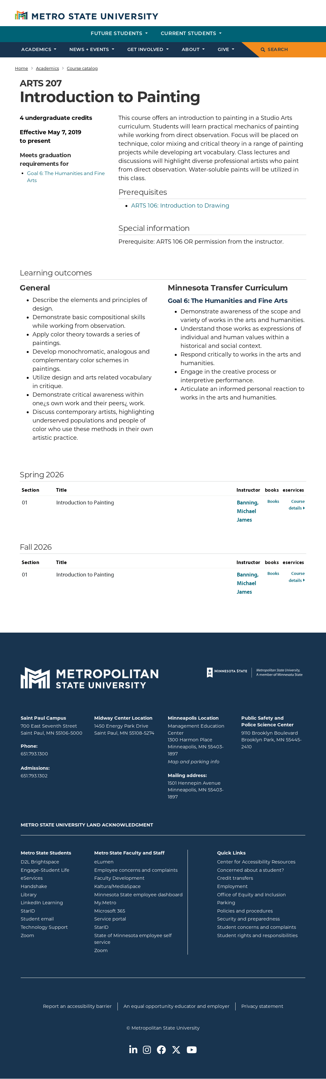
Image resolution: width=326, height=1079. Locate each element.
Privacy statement (262, 1006)
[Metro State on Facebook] (161, 1050)
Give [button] (224, 50)
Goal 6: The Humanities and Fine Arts (228, 301)
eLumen (129, 861)
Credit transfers (235, 878)
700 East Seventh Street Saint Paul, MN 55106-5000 (51, 729)
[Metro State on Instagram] (147, 1050)
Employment (232, 886)
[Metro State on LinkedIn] (133, 1050)
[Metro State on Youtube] (192, 1050)
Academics (47, 68)
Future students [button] (117, 34)
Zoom (53, 935)
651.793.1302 (34, 776)
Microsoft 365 (135, 910)
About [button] (191, 50)
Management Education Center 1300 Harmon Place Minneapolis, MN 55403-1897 (196, 739)
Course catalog (82, 68)
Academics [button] (37, 50)
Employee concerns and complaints (136, 870)
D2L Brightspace (53, 861)
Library (53, 894)
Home (21, 68)
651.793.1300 (34, 754)
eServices (53, 878)
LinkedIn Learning (53, 902)
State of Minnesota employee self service (133, 939)
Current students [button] (189, 34)
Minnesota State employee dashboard (138, 894)
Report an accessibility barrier (77, 1006)
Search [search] (274, 50)
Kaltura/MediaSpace (138, 886)
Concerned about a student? (250, 870)
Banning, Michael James (248, 511)
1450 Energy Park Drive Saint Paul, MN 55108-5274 (124, 729)
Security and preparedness (248, 919)
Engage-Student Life (53, 870)
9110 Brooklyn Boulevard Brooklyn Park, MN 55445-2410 (271, 740)
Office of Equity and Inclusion (251, 895)
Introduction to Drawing (180, 205)
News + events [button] (89, 50)
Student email (53, 918)
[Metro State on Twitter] (176, 1050)
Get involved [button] (146, 50)
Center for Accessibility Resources (256, 862)
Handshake (53, 886)
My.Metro (130, 902)
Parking (226, 903)
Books (273, 501)
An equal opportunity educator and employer (177, 1006)
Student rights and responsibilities (257, 935)
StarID (53, 910)
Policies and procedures (245, 911)
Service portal (135, 918)
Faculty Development (119, 878)
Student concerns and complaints (256, 927)
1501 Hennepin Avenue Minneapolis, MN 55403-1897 (196, 790)
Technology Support (44, 927)
